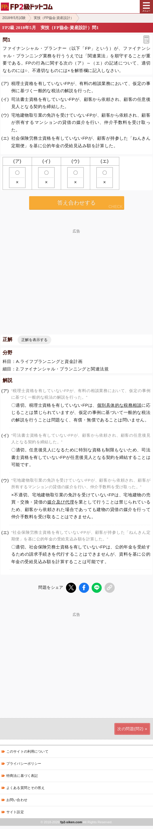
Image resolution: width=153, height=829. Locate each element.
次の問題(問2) (130, 728)
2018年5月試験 (14, 18)
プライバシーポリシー (23, 764)
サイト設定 (15, 812)
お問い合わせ (16, 800)
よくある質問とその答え (25, 788)
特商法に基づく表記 (22, 776)
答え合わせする (76, 203)
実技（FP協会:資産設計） (54, 18)
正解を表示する (34, 340)
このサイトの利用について (27, 751)
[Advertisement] (76, 273)
